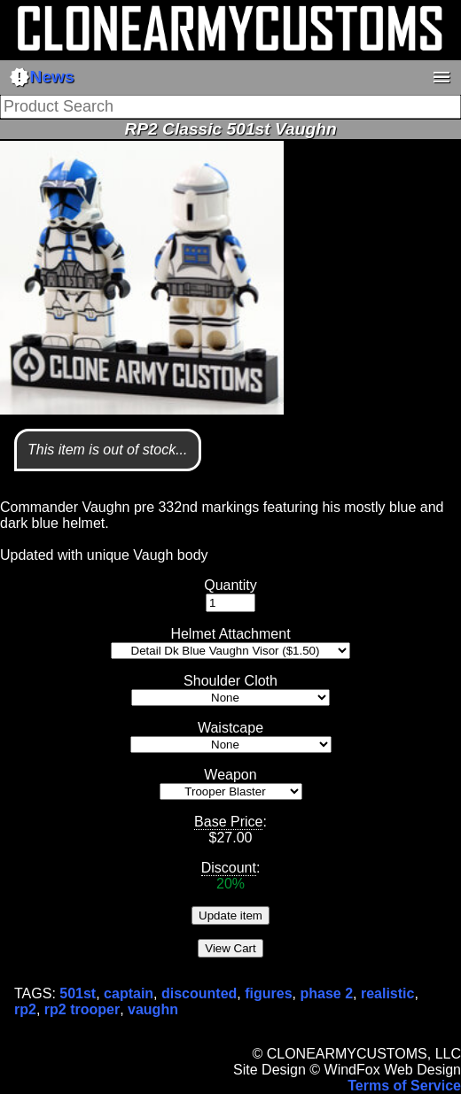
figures (268, 993)
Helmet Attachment (230, 633)
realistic (387, 993)
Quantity (230, 585)
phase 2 (326, 993)
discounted (199, 993)
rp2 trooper (82, 1009)
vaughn (153, 1009)
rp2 (25, 1009)
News (41, 77)
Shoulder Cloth (230, 680)
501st (77, 993)
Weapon (230, 774)
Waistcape (230, 727)
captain (128, 993)
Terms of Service (404, 1085)
